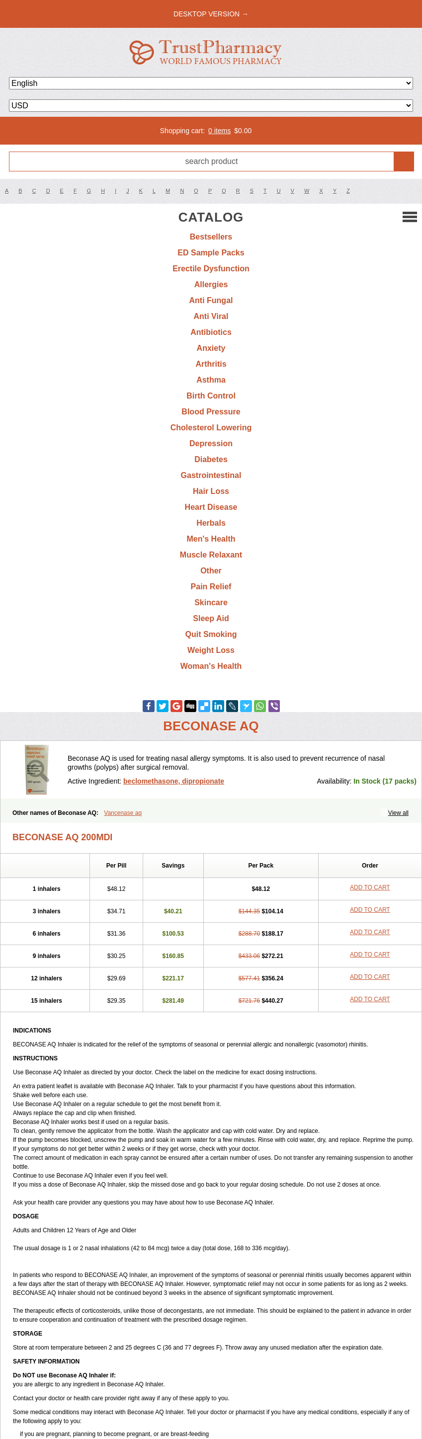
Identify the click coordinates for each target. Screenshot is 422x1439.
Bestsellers (211, 237)
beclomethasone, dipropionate (173, 781)
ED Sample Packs (210, 252)
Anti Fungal (211, 300)
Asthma (211, 380)
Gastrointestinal (211, 475)
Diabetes (211, 459)
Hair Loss (211, 491)
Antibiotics (211, 332)
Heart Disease (211, 507)
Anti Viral (211, 316)
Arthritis (210, 364)
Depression (211, 443)
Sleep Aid (211, 618)
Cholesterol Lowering (211, 427)
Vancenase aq (123, 812)
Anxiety (211, 348)
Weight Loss (211, 650)
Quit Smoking (211, 634)
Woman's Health (211, 666)
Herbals (211, 523)
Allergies (211, 284)
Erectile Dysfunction (211, 268)
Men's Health (210, 539)
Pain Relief (211, 586)
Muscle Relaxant (211, 555)
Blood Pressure (210, 411)
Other (211, 570)
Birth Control (211, 396)
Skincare (211, 602)
